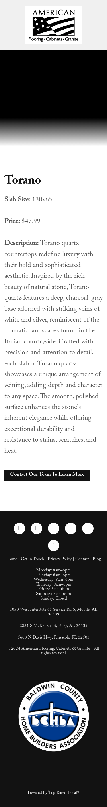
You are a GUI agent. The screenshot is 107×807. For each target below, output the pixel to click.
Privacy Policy (60, 559)
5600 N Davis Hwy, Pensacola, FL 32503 (54, 638)
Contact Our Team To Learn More (47, 475)
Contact (82, 559)
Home (11, 559)
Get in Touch (32, 559)
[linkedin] (53, 528)
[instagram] (36, 528)
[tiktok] (88, 528)
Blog (97, 559)
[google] (53, 545)
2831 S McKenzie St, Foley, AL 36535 (54, 626)
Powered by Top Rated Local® (53, 793)
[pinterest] (70, 528)
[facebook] (19, 528)
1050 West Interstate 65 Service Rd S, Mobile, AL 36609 (54, 612)
